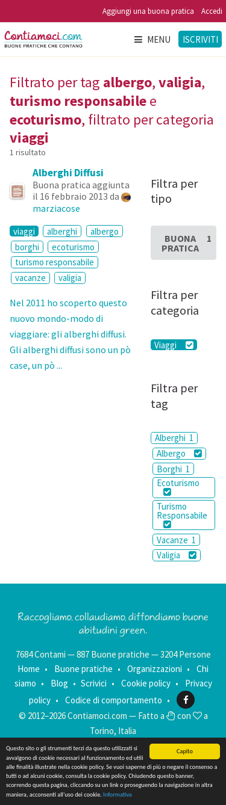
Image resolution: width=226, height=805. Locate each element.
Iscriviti (200, 39)
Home (28, 668)
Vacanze (176, 540)
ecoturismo (73, 247)
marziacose (56, 208)
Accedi (211, 11)
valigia (69, 277)
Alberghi (174, 437)
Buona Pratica (187, 243)
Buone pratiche (83, 668)
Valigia (176, 555)
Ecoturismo (178, 486)
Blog (59, 683)
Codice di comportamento (113, 700)
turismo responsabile (54, 262)
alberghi (62, 231)
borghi (27, 247)
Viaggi (173, 344)
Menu (152, 39)
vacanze (30, 277)
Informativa (117, 795)
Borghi (173, 469)
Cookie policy (146, 683)
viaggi (24, 231)
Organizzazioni (154, 668)
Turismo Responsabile (182, 515)
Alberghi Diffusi (68, 172)
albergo (104, 231)
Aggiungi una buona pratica (148, 11)
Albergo (179, 453)
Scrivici (94, 683)
